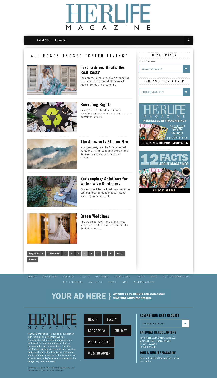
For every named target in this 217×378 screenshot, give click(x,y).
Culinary (68, 277)
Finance (84, 277)
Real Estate (95, 282)
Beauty (32, 277)
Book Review (49, 277)
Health (140, 277)
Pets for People (73, 282)
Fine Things (102, 277)
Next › (120, 253)
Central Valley (43, 40)
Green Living (122, 277)
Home (153, 277)
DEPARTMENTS (147, 61)
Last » (32, 259)
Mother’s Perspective (176, 277)
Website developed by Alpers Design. (46, 371)
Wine (125, 282)
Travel (112, 282)
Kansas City (61, 40)
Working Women (144, 282)
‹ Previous (53, 253)
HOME (29, 40)
